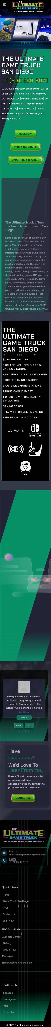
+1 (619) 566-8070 (25, 80)
